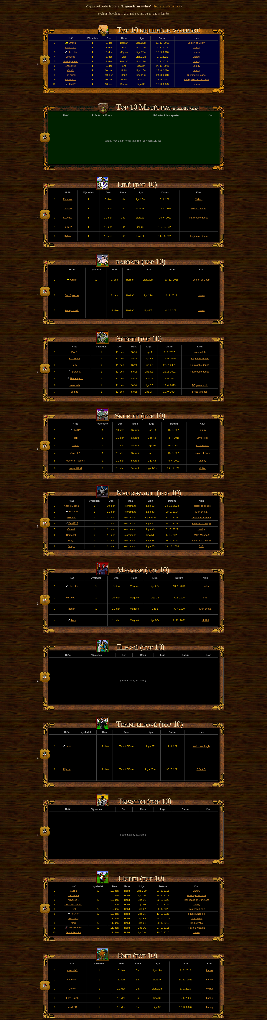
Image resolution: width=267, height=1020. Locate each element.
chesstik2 (70, 47)
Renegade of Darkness (196, 79)
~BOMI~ (75, 913)
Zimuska (70, 56)
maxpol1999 (75, 468)
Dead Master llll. (73, 904)
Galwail (71, 529)
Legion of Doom (196, 42)
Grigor (71, 546)
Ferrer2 (68, 227)
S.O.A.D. (201, 769)
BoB (201, 546)
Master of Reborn (75, 460)
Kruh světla (200, 352)
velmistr (71, 517)
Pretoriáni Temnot (201, 517)
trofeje (159, 6)
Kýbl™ (72, 84)
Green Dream (198, 208)
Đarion (72, 988)
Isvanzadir (74, 385)
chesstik (72, 52)
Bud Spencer (70, 61)
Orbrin (72, 42)
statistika (173, 6)
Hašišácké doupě (198, 217)
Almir (73, 923)
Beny (74, 365)
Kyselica (67, 217)
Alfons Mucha (71, 505)
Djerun (66, 769)
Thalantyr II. (76, 378)
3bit (75, 437)
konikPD (72, 1007)
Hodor (71, 608)
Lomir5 (75, 445)
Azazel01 (75, 453)
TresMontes (75, 927)
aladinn (68, 208)
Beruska (76, 371)
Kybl (73, 909)
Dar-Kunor (70, 75)
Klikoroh (73, 511)
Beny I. (71, 540)
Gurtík (70, 70)
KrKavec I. (70, 79)
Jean (73, 620)
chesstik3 (70, 65)
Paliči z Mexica (196, 927)
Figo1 (74, 352)
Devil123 (73, 523)
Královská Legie (201, 746)
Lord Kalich (72, 998)
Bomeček (71, 535)
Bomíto (74, 391)
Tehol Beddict (73, 932)
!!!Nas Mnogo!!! (200, 391)
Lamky (196, 47)
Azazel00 (73, 918)
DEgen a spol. (200, 385)
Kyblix (67, 236)
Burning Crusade (196, 75)
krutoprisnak (72, 310)
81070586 (74, 358)
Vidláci (196, 56)
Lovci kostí (202, 437)
